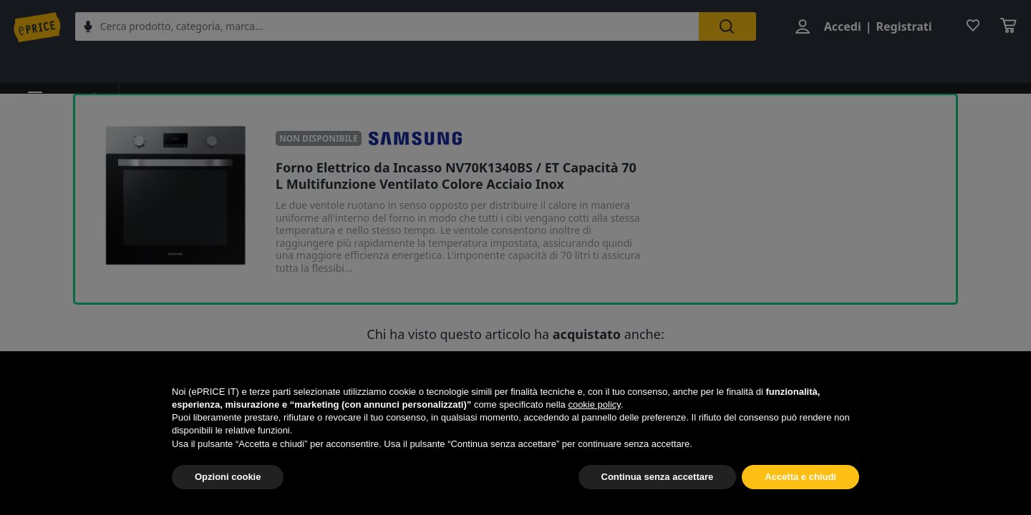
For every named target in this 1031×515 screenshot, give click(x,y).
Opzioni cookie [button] (228, 476)
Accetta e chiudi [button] (800, 476)
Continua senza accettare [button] (657, 476)
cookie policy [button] (594, 404)
